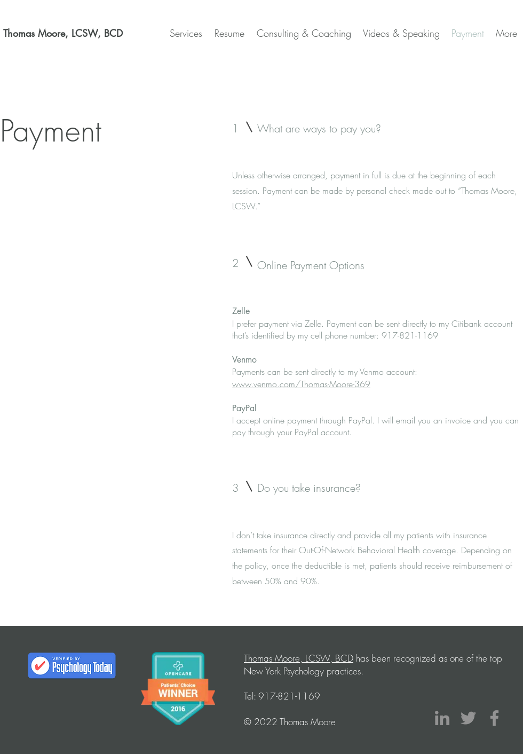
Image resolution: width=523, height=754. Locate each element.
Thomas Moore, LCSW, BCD (298, 658)
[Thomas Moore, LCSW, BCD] (63, 33)
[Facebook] (494, 718)
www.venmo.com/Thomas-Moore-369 (301, 384)
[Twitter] (468, 718)
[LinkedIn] (442, 718)
